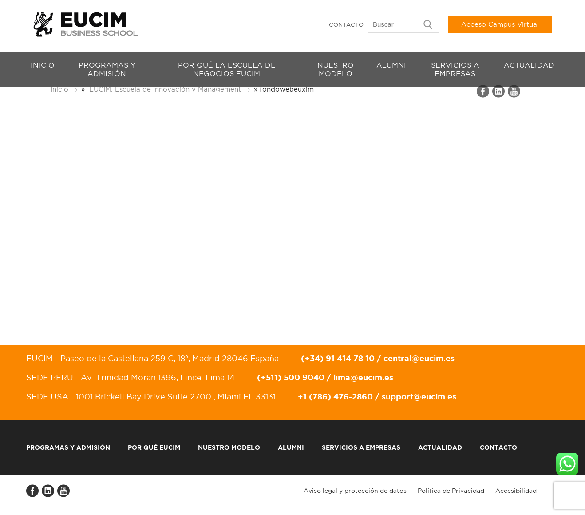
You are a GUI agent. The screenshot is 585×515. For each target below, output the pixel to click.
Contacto (346, 24)
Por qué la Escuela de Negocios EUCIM (227, 69)
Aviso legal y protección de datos (355, 490)
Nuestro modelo (335, 69)
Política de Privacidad (451, 490)
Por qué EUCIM (154, 447)
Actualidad (529, 65)
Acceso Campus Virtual (500, 24)
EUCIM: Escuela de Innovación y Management (165, 89)
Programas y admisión (107, 69)
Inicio (43, 65)
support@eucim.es (419, 396)
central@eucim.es (419, 358)
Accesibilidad (516, 490)
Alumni (391, 65)
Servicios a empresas (455, 69)
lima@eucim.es (363, 377)
